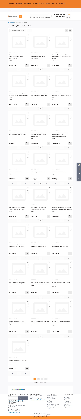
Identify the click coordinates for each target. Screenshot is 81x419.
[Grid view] (70, 29)
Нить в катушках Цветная (38, 171)
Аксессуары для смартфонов (51, 398)
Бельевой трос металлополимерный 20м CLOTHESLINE (38, 55)
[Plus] (25, 68)
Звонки (49, 407)
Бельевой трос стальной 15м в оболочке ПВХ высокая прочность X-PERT (61, 55)
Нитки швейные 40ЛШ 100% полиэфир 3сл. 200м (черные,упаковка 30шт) (60, 133)
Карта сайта (67, 406)
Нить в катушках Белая (15, 171)
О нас (65, 394)
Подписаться (23, 397)
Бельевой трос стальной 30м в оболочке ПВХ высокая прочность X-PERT (18, 94)
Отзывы (11, 9)
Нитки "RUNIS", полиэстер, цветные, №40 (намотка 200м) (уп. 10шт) (61, 94)
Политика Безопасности (16, 399)
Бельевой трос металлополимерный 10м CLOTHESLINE (16, 55)
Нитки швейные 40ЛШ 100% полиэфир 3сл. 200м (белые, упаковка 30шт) (38, 133)
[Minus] (12, 68)
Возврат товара (68, 404)
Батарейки (50, 396)
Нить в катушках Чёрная (59, 171)
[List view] (66, 29)
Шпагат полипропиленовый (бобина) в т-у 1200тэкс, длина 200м (17, 322)
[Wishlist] (28, 37)
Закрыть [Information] (70, 3)
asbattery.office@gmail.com (39, 399)
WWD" (44, 412)
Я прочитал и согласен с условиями (17, 400)
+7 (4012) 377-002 (59, 14)
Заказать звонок (57, 16)
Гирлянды (50, 401)
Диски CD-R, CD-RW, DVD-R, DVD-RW (53, 404)
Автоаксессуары (52, 394)
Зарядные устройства (53, 406)
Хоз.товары (12, 21)
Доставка (66, 396)
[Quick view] (28, 34)
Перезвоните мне (14, 411)
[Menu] (20, 15)
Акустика (49, 400)
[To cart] (27, 64)
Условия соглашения (67, 401)
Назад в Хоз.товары (40, 381)
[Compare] (28, 39)
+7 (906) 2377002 (59, 15)
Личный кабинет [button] (68, 9)
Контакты (66, 403)
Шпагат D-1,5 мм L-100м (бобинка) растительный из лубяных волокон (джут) (40, 283)
